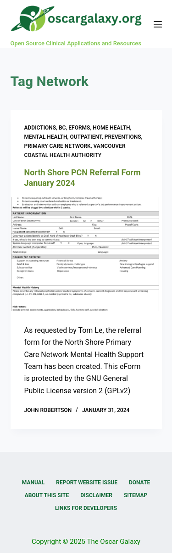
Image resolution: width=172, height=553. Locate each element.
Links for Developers (86, 508)
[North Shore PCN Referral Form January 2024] (86, 254)
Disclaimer (96, 495)
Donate (139, 482)
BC (62, 128)
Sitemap (135, 495)
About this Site (47, 495)
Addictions (40, 128)
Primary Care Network (57, 146)
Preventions (123, 137)
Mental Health (45, 137)
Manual (33, 482)
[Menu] (158, 24)
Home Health (111, 128)
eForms (79, 128)
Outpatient (85, 137)
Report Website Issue (86, 482)
